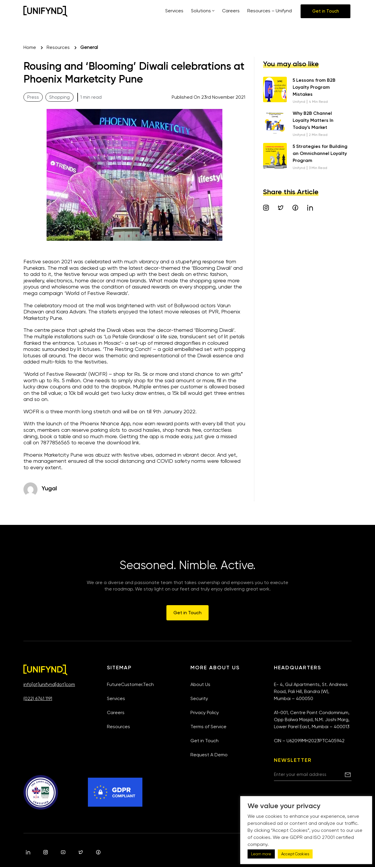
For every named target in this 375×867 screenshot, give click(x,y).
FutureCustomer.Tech (130, 684)
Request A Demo (209, 754)
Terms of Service (208, 726)
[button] (325, 11)
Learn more (261, 854)
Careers (116, 712)
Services (116, 698)
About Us (200, 684)
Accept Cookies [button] (295, 854)
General (89, 47)
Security (199, 698)
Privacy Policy (204, 712)
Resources (118, 726)
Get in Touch (204, 740)
